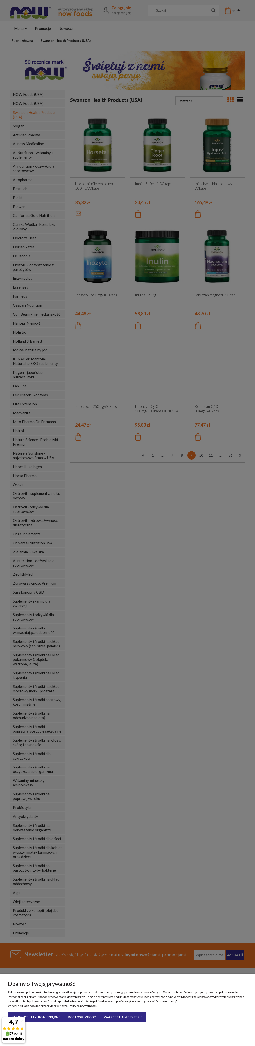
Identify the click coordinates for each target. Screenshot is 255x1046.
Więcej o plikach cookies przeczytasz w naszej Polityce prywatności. (52, 1006)
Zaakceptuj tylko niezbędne (36, 1017)
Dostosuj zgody (82, 1017)
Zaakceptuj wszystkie (123, 1017)
